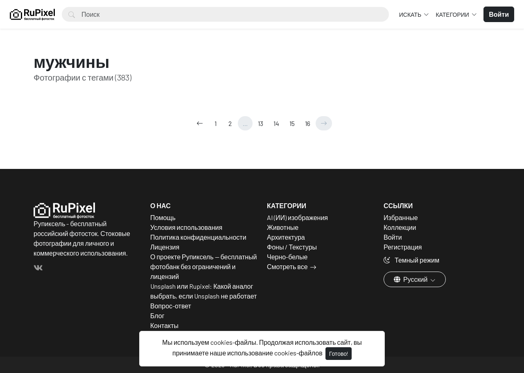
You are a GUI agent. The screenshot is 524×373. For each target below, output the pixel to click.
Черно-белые (287, 257)
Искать (410, 14)
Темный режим (411, 260)
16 (307, 123)
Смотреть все (287, 266)
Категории (453, 14)
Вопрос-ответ (170, 306)
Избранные (401, 217)
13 (260, 123)
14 (276, 123)
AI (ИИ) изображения (297, 217)
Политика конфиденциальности (198, 237)
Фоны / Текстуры (292, 247)
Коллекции (400, 227)
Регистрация (403, 247)
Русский (411, 279)
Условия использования (186, 227)
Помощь (163, 217)
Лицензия (164, 247)
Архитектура (286, 237)
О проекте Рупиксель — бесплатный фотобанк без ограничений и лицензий (203, 266)
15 (292, 123)
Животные (282, 227)
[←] (200, 123)
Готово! (338, 353)
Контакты (164, 325)
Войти (393, 237)
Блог (157, 315)
